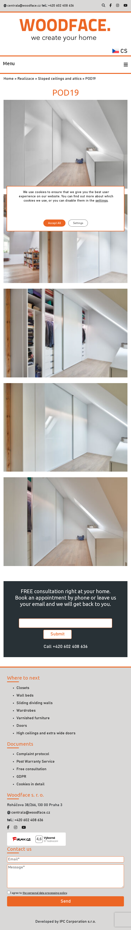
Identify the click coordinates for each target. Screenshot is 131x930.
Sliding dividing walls (34, 703)
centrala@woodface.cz (24, 5)
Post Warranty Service (35, 761)
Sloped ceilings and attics (60, 78)
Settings (78, 223)
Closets (22, 688)
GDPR (21, 776)
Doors (21, 725)
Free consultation (31, 769)
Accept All (54, 223)
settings (101, 200)
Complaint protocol (32, 754)
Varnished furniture (33, 718)
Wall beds (24, 695)
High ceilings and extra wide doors (45, 733)
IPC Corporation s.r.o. (78, 921)
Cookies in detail (30, 784)
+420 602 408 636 (60, 5)
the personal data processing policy (45, 893)
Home (9, 78)
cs (119, 51)
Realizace (25, 78)
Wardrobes (26, 710)
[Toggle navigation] (9, 64)
